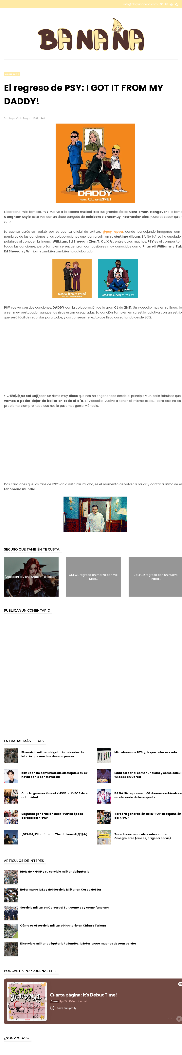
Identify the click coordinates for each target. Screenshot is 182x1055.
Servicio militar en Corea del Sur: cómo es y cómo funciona (64, 908)
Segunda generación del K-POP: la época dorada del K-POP (52, 816)
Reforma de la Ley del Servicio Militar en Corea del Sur (60, 890)
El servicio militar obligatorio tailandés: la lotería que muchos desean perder (52, 754)
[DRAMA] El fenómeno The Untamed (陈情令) (54, 834)
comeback (12, 74)
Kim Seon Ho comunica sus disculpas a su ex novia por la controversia (54, 775)
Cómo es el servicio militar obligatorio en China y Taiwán (63, 925)
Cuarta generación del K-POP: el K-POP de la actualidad (54, 795)
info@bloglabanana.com (140, 4)
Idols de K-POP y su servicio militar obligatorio (54, 872)
